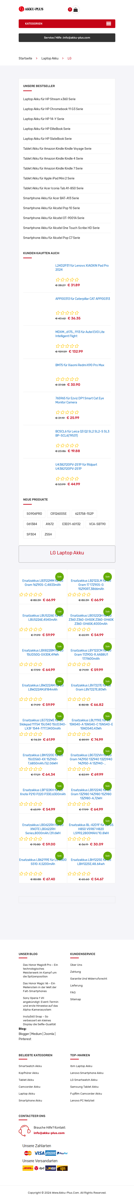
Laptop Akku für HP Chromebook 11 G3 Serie (53, 109)
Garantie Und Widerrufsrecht (88, 978)
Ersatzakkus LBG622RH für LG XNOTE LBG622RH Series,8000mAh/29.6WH (43, 829)
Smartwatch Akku (30, 1066)
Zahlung (75, 971)
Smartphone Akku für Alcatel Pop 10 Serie (51, 208)
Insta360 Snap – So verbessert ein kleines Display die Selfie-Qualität (39, 1020)
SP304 (31, 534)
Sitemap (75, 999)
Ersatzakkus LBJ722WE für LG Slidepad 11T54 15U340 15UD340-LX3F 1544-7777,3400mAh (43, 724)
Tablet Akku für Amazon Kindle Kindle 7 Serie (53, 168)
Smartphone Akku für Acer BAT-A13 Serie (51, 198)
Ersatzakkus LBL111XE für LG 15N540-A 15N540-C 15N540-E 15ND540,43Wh (91, 724)
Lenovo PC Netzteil (82, 1100)
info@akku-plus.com (49, 1133)
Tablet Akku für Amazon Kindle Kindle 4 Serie (53, 158)
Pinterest (25, 1039)
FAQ (73, 992)
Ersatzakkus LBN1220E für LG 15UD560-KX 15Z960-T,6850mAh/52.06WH (43, 759)
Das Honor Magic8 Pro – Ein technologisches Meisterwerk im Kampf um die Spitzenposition (40, 970)
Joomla (49, 1034)
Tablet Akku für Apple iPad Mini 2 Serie (49, 178)
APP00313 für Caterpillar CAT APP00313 (82, 299)
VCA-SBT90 (97, 524)
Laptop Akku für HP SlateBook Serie (47, 139)
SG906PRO (34, 514)
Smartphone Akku (30, 1100)
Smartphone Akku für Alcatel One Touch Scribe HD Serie (61, 228)
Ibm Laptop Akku (81, 1066)
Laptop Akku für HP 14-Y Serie (43, 119)
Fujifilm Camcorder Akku (86, 1093)
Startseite (25, 58)
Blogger (24, 1034)
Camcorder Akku (29, 1086)
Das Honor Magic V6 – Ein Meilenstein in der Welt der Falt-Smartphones (39, 987)
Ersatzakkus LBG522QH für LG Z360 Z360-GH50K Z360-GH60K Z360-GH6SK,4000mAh (91, 620)
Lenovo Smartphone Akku (87, 1073)
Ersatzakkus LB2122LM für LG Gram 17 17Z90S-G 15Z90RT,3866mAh (91, 585)
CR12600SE (58, 514)
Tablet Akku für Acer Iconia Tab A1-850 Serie (53, 188)
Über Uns (76, 964)
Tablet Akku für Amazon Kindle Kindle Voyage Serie (57, 149)
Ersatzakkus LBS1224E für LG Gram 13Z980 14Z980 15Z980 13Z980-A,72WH (91, 794)
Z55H (48, 534)
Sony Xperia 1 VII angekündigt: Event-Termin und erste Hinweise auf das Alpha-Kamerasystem (40, 1003)
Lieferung (76, 985)
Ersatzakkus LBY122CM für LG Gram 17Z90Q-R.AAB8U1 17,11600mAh (91, 655)
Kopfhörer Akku (29, 1073)
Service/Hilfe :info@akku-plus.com (67, 37)
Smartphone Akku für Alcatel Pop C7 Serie (51, 238)
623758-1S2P (84, 514)
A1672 (50, 524)
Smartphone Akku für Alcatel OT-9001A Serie (53, 218)
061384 (32, 524)
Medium (36, 1034)
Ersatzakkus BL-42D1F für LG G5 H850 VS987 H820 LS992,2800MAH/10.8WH (91, 829)
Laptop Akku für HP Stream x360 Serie (49, 99)
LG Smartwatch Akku (83, 1079)
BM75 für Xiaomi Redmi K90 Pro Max (79, 365)
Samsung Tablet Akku (84, 1086)
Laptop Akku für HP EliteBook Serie (46, 129)
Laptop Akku (49, 58)
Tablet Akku (26, 1079)
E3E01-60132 (71, 524)
